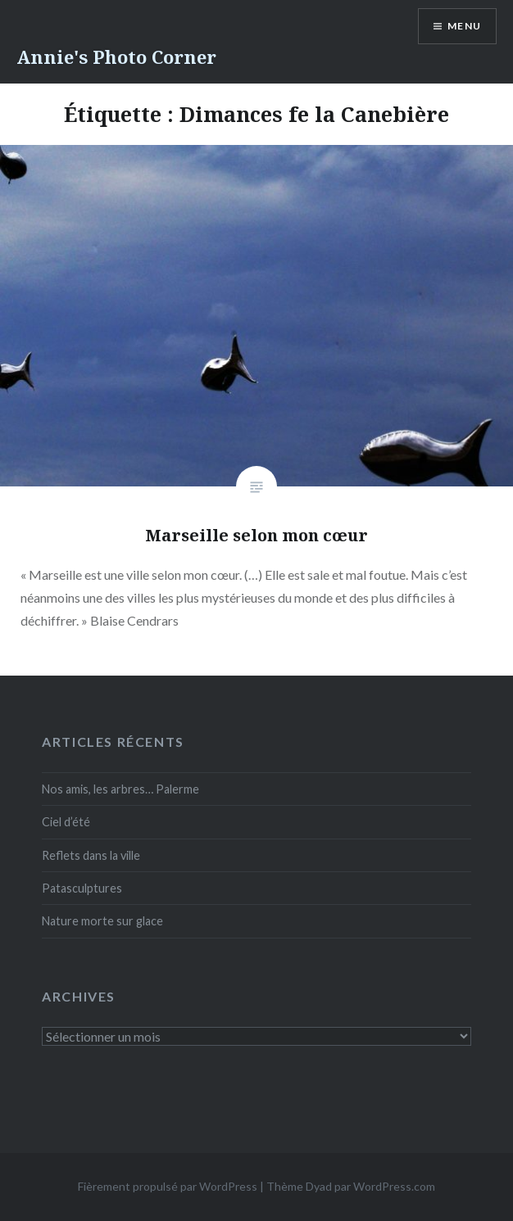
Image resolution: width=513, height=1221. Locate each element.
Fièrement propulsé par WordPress (167, 1186)
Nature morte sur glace (102, 921)
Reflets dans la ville (91, 855)
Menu (464, 26)
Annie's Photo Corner (116, 56)
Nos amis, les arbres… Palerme (120, 789)
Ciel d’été (66, 822)
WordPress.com (394, 1186)
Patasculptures (82, 888)
